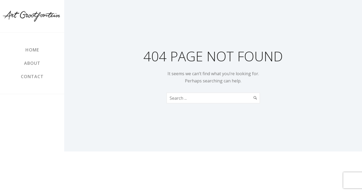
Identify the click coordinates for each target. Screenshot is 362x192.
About (32, 63)
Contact (32, 76)
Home (32, 50)
